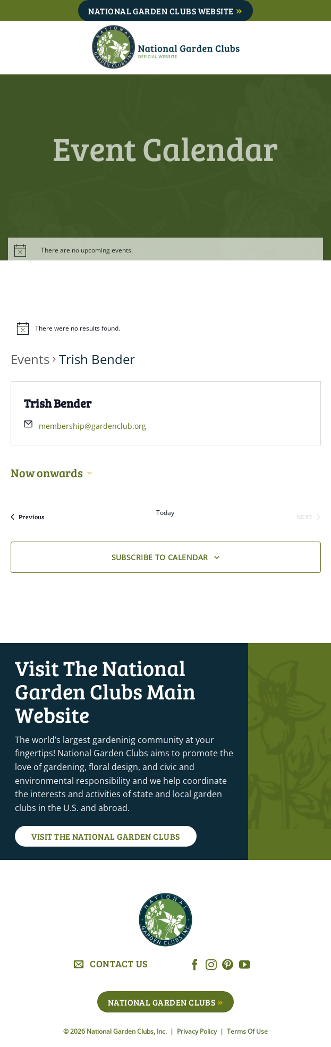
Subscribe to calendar (160, 557)
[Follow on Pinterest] (227, 965)
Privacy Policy (197, 1031)
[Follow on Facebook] (194, 965)
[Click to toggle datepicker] (51, 472)
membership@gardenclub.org (92, 426)
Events (30, 359)
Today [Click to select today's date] (165, 513)
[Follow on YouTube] (244, 965)
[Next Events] (308, 517)
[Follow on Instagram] (211, 965)
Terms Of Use (247, 1031)
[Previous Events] (27, 517)
